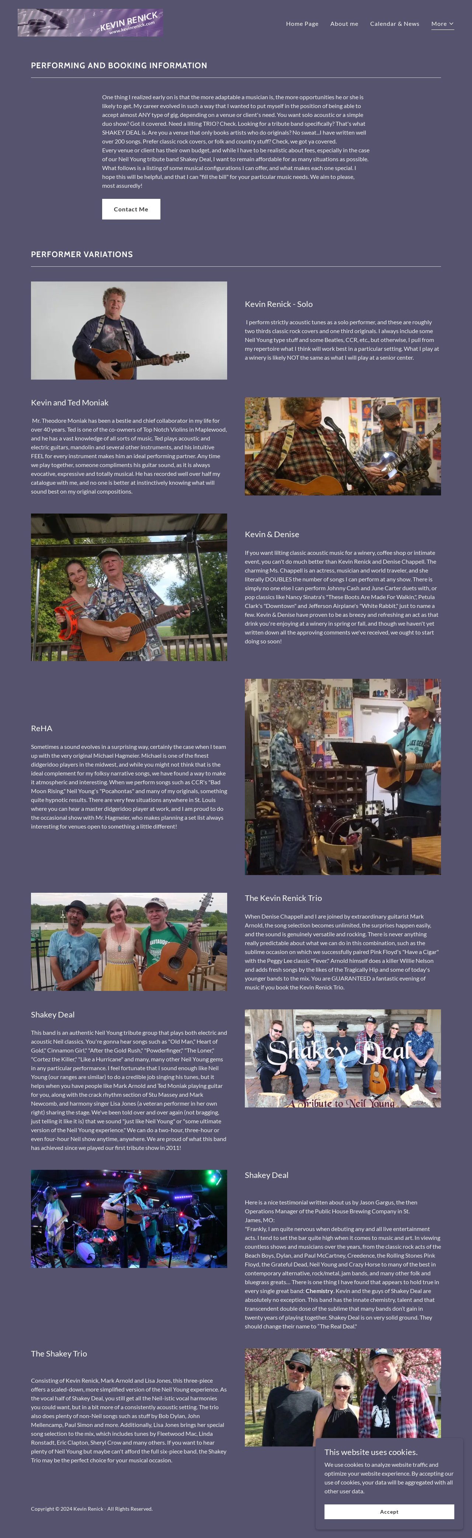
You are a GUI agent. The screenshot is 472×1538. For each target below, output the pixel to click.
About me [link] (344, 23)
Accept (389, 1511)
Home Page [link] (302, 23)
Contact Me (131, 208)
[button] (442, 24)
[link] (90, 21)
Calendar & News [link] (395, 23)
